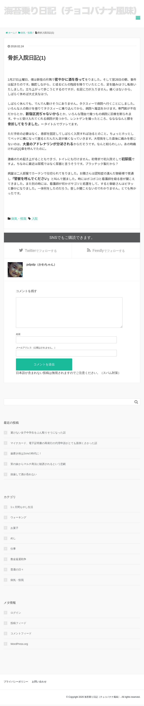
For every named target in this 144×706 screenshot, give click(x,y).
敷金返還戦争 (18, 565)
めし (13, 544)
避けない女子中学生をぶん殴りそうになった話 (38, 439)
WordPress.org (19, 650)
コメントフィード (21, 639)
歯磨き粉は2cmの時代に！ (26, 460)
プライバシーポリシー (16, 688)
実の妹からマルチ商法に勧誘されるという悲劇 (38, 470)
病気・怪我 (18, 218)
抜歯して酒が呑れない (23, 480)
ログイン (15, 619)
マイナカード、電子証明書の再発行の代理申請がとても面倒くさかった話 (53, 449)
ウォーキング (18, 523)
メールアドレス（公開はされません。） (36, 354)
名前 (18, 340)
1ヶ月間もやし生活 (21, 513)
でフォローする (41, 251)
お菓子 (14, 534)
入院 (35, 218)
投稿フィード (18, 629)
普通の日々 (17, 576)
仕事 (13, 555)
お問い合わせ (39, 688)
